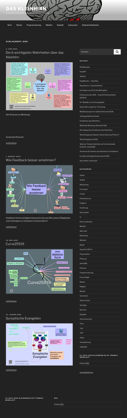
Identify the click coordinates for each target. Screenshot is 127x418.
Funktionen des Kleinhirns (90, 121)
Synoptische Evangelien (23, 318)
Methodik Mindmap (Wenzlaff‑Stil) (93, 125)
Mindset (83, 240)
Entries (84, 363)
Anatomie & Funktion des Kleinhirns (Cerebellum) (99, 151)
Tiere (82, 324)
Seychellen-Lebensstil (88, 161)
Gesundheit (84, 212)
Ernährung (84, 208)
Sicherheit (84, 296)
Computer (84, 189)
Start (9, 25)
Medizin (49, 25)
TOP (81, 333)
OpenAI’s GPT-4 (86, 249)
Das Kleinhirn (26, 8)
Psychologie (84, 277)
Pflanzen (83, 259)
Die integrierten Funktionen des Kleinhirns (96, 130)
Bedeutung (84, 185)
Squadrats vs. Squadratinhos (91, 85)
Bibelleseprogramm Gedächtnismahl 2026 (96, 111)
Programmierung (34, 25)
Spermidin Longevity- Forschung (92, 107)
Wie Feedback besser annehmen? (31, 160)
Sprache (83, 310)
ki (80, 217)
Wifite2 (83, 76)
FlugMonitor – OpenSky (89, 81)
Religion (83, 286)
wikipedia (83, 347)
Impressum (72, 25)
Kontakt (60, 25)
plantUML (83, 263)
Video (82, 338)
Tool (81, 328)
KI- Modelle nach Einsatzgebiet (92, 102)
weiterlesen (11, 143)
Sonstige (83, 305)
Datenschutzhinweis (90, 25)
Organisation (85, 254)
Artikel (82, 180)
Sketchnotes (85, 300)
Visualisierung (85, 342)
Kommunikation (86, 222)
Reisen (19, 25)
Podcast (83, 268)
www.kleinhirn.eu (86, 372)
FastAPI (83, 72)
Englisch (83, 203)
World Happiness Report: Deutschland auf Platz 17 (99, 135)
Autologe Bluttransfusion (89, 116)
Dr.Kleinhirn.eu (85, 198)
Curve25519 (15, 244)
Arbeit (82, 175)
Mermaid (83, 231)
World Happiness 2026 (89, 139)
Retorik (82, 291)
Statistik (83, 314)
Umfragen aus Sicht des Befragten (93, 90)
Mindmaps (84, 235)
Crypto (82, 194)
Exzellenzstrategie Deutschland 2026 (94, 156)
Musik (82, 245)
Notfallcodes (85, 67)
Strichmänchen (86, 319)
